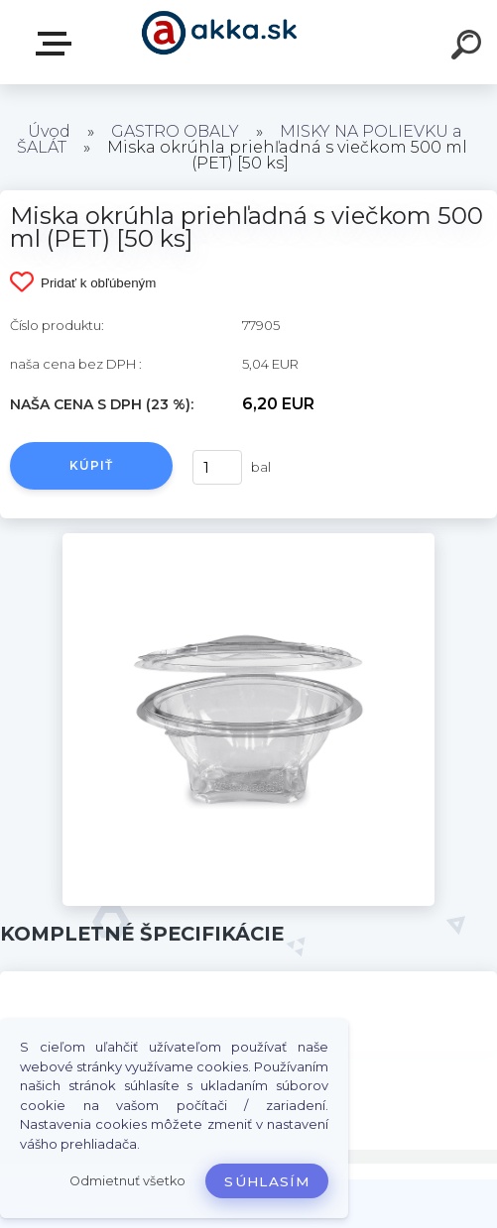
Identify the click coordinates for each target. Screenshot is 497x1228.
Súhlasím (267, 1181)
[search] (469, 47)
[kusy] (217, 467)
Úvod (49, 131)
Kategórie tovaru (57, 44)
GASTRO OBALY (175, 131)
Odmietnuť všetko (127, 1180)
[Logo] (219, 42)
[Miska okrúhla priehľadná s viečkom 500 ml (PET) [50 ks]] (248, 540)
